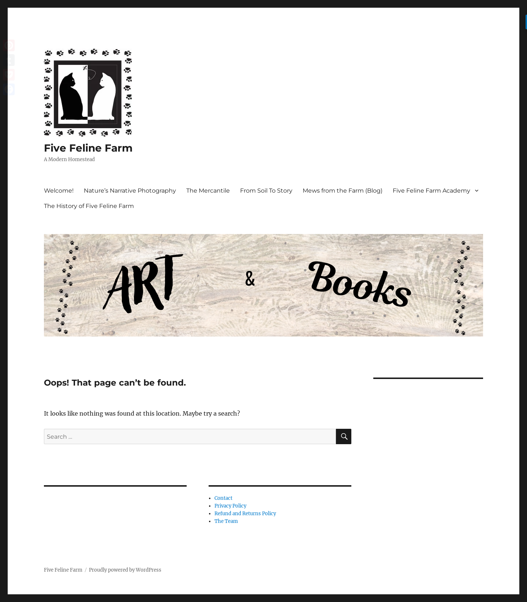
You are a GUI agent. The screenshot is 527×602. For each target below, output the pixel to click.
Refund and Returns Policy (245, 513)
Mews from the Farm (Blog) (342, 190)
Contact (223, 498)
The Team (226, 521)
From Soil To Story (266, 190)
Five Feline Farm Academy (431, 190)
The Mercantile (208, 190)
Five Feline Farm (88, 148)
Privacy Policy (230, 506)
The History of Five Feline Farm (89, 205)
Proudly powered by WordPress (125, 570)
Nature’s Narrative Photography (130, 190)
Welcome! (59, 190)
